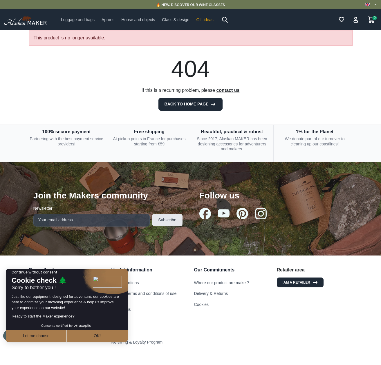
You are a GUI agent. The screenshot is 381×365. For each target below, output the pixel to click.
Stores (117, 320)
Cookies (201, 304)
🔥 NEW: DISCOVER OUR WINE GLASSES (190, 5)
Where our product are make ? (221, 282)
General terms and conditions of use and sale (144, 296)
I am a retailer (300, 282)
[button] (224, 19)
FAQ (115, 331)
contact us (227, 90)
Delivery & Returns (211, 293)
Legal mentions (125, 282)
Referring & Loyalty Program (137, 342)
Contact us (121, 309)
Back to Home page (191, 104)
